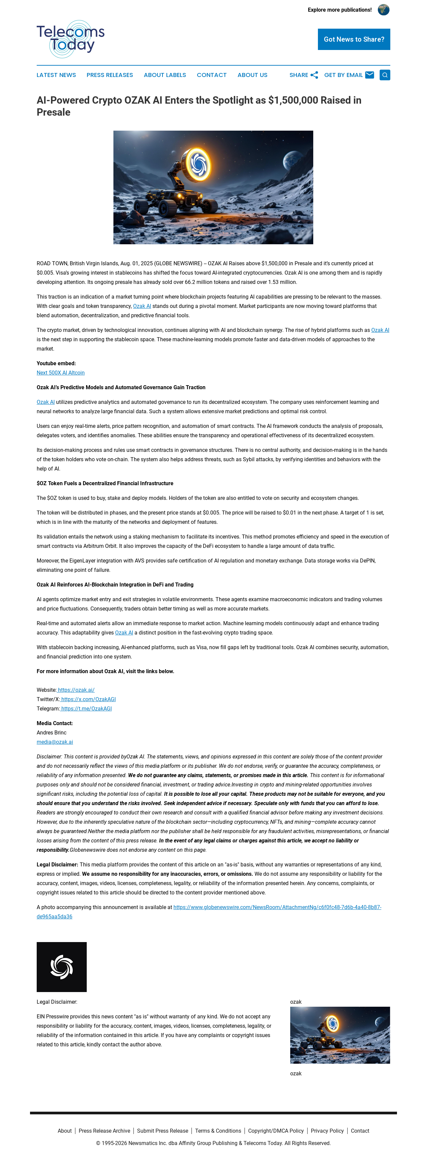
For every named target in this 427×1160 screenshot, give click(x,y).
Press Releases (110, 75)
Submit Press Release (162, 1131)
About (65, 1131)
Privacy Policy (327, 1131)
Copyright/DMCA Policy (276, 1131)
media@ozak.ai (55, 742)
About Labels (165, 75)
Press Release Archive (104, 1131)
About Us (253, 75)
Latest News (56, 75)
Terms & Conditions (218, 1131)
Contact (212, 75)
